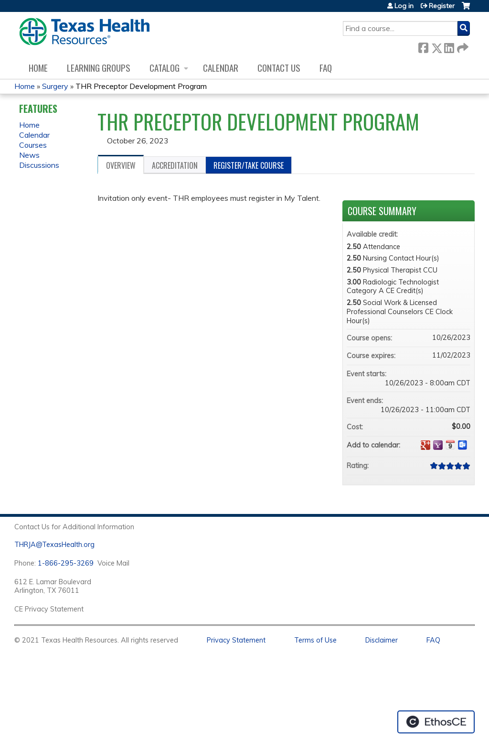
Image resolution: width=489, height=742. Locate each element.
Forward (462, 46)
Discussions (39, 165)
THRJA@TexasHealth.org (54, 544)
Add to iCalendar (450, 444)
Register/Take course (248, 165)
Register (442, 5)
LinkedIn (449, 46)
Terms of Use (315, 640)
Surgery (55, 86)
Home (38, 68)
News (29, 155)
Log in (404, 5)
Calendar (220, 68)
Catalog (164, 68)
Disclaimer (381, 640)
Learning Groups (98, 68)
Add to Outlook (463, 445)
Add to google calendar (425, 445)
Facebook (423, 46)
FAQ (325, 68)
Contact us (278, 68)
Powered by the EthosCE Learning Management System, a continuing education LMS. (436, 721)
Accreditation (175, 165)
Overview (121, 165)
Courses (33, 145)
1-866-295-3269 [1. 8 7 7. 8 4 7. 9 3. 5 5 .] (66, 563)
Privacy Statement (236, 640)
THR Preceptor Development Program (141, 86)
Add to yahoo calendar (438, 445)
